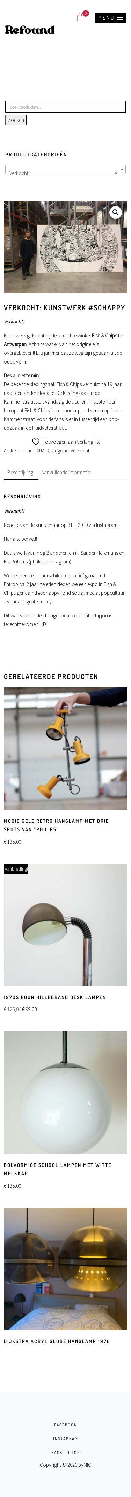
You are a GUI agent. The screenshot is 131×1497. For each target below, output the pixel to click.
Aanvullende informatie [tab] (65, 472)
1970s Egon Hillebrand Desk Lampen (55, 997)
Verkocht (80, 450)
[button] (110, 18)
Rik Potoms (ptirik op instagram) (37, 561)
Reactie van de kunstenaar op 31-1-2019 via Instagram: (61, 525)
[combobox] (65, 169)
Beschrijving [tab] (20, 472)
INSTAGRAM (65, 1438)
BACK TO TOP (65, 1452)
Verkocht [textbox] (63, 173)
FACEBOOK (65, 1424)
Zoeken (16, 120)
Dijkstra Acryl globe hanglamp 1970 (57, 1341)
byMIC (84, 1464)
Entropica (14, 584)
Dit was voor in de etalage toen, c (39, 615)
